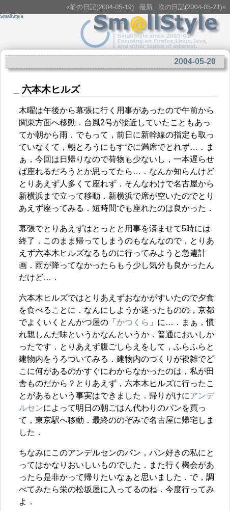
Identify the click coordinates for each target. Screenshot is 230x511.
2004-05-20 (195, 61)
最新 (146, 7)
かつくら (133, 322)
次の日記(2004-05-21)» (192, 7)
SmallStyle (11, 16)
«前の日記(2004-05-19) (100, 7)
